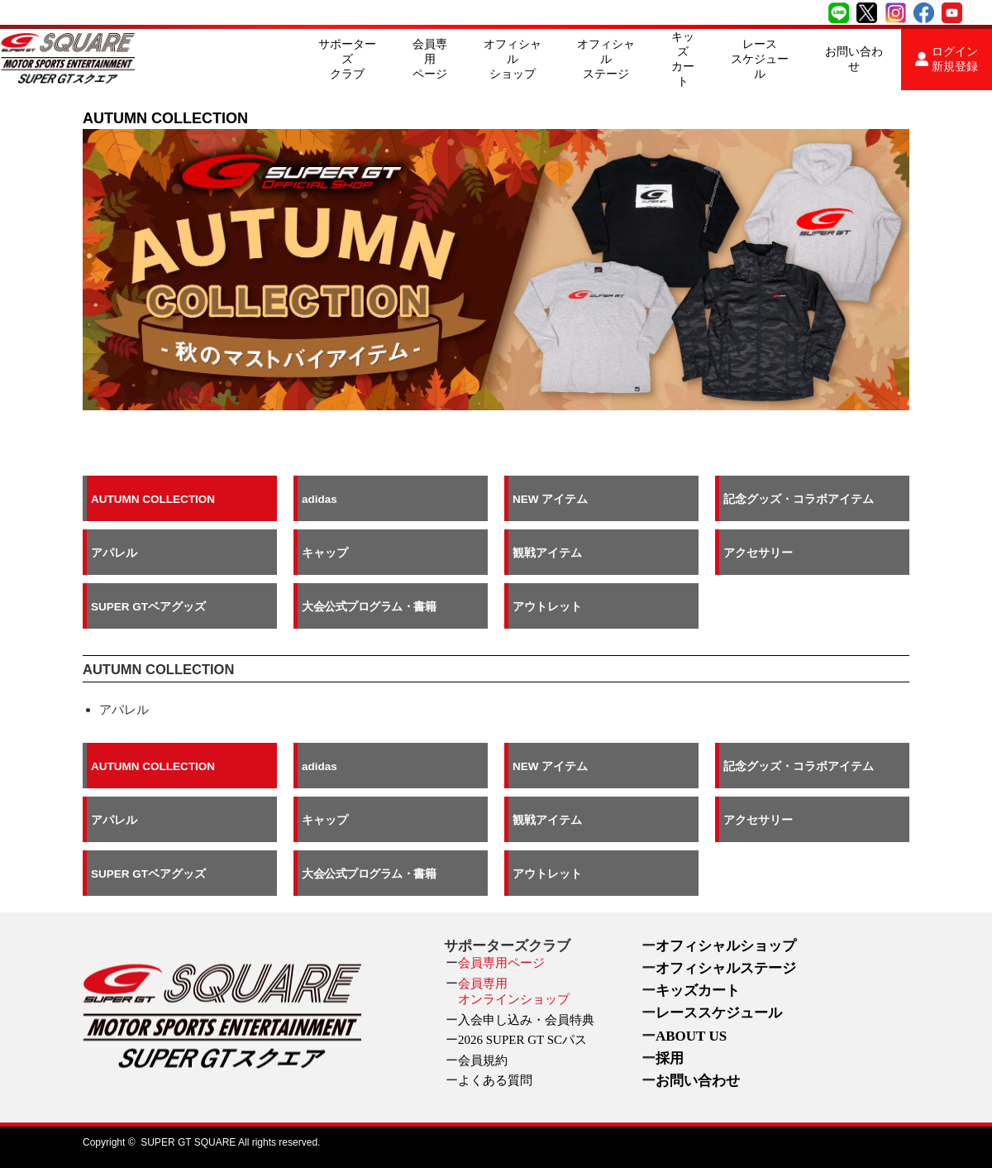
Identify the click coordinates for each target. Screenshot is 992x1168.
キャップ (325, 552)
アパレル (114, 552)
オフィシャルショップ (512, 59)
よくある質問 (495, 1080)
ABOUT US (691, 1036)
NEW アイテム (550, 498)
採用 (670, 1058)
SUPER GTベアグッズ (148, 606)
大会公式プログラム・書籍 (369, 606)
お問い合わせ (854, 59)
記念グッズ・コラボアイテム (798, 498)
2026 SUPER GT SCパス (522, 1039)
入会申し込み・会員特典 (526, 1020)
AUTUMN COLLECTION (153, 498)
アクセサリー (758, 552)
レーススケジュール (760, 59)
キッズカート (682, 59)
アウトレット (547, 606)
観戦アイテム (547, 552)
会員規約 (483, 1060)
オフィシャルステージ (606, 59)
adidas (319, 498)
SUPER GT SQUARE (188, 1142)
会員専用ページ (430, 59)
